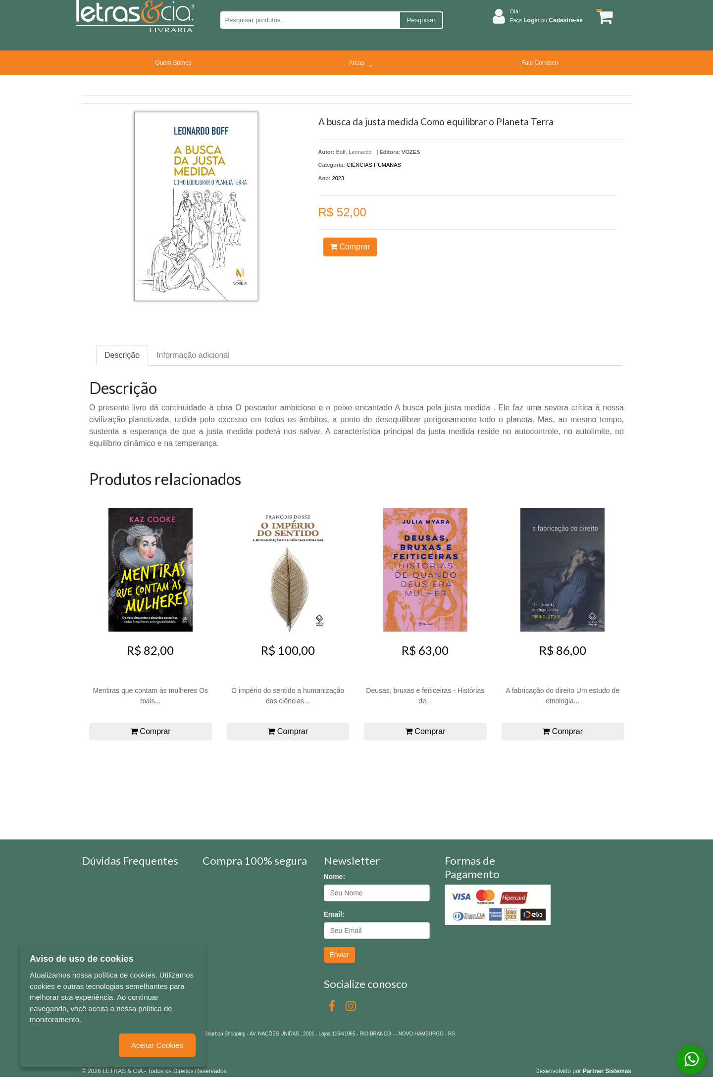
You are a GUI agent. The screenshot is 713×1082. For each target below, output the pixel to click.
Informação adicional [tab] (193, 355)
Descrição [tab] (122, 355)
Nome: (335, 877)
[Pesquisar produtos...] (309, 20)
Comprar (350, 247)
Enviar (340, 955)
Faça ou (546, 20)
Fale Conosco (539, 62)
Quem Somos (173, 62)
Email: (334, 914)
